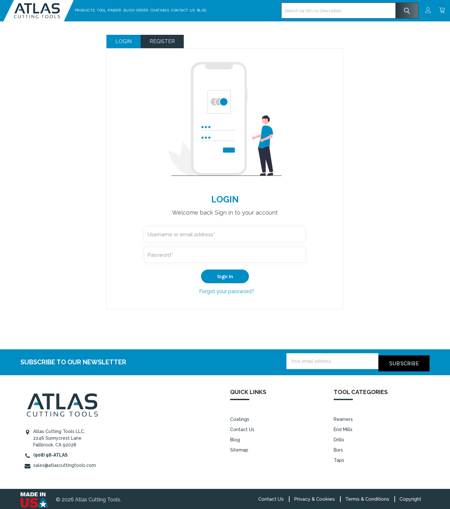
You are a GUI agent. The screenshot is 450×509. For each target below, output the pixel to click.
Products (102, 10)
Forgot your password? (226, 291)
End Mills (343, 427)
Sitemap (239, 447)
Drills (339, 437)
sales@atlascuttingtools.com (64, 463)
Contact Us (200, 10)
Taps (339, 457)
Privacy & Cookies (314, 497)
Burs (338, 447)
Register (162, 41)
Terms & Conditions (367, 497)
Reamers (343, 417)
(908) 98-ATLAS (50, 452)
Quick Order (153, 10)
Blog (219, 10)
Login (123, 41)
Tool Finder (126, 10)
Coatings (176, 10)
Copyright (410, 497)
